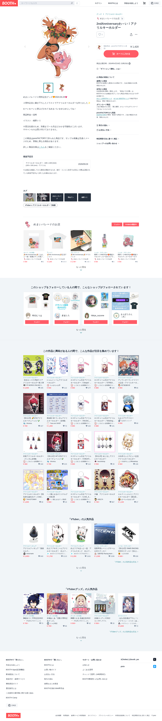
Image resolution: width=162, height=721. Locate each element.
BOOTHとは (113, 3)
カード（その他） (29, 252)
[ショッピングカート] (144, 3)
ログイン (98, 3)
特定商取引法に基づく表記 (107, 139)
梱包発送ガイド (12, 684)
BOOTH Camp (11, 698)
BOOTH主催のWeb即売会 (54, 688)
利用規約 (66, 715)
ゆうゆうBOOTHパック (121, 98)
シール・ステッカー (100, 252)
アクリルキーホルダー (114, 14)
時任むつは (37, 315)
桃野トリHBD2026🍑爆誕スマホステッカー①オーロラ (128, 256)
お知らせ (86, 665)
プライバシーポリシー (106, 715)
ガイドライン (92, 715)
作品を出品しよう (131, 3)
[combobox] (46, 3)
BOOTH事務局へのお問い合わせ (95, 679)
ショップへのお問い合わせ (107, 143)
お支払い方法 (104, 130)
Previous (25, 47)
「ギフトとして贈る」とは (109, 69)
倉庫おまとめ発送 (51, 684)
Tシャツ (49, 252)
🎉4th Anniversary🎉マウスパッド (81, 256)
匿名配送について (13, 674)
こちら (42, 147)
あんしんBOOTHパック (104, 98)
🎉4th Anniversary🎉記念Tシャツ (56, 256)
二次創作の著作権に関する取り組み (19, 693)
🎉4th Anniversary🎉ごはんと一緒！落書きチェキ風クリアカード (33, 256)
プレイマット (75, 252)
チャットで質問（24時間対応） (95, 674)
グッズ (99, 14)
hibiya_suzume (97, 315)
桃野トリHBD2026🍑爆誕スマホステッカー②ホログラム (104, 256)
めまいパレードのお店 (46, 224)
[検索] (71, 3)
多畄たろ (66, 315)
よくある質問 (88, 670)
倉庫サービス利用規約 (78, 715)
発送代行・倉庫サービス (15, 679)
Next (89, 47)
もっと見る (81, 332)
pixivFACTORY (101, 115)
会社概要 (58, 715)
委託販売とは (11, 688)
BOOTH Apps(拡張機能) (15, 670)
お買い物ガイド (50, 670)
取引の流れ (103, 125)
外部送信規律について (122, 715)
